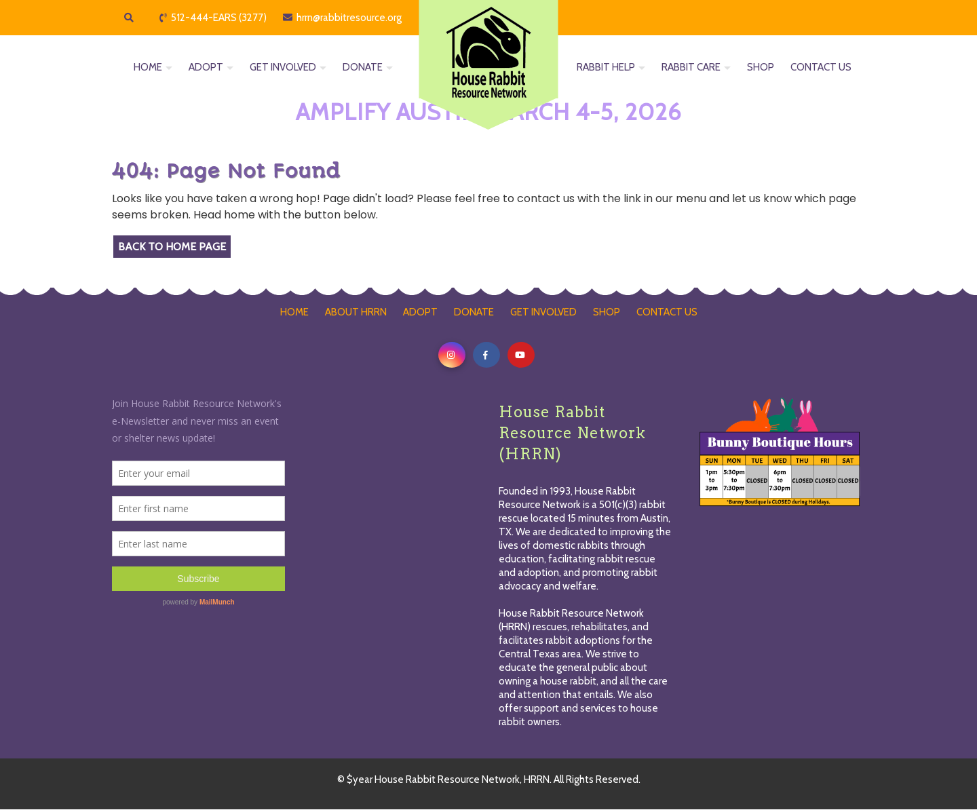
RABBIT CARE (691, 68)
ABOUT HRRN (356, 312)
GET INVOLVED (283, 68)
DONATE (363, 68)
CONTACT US (820, 68)
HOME (148, 68)
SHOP (760, 68)
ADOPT (206, 68)
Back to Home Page (172, 246)
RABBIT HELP (606, 68)
